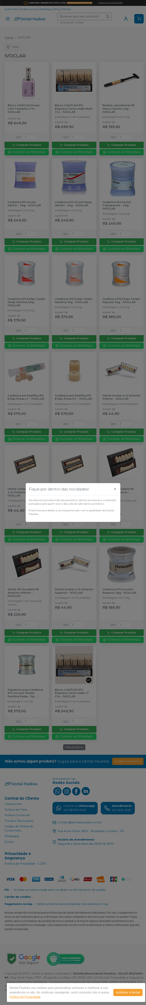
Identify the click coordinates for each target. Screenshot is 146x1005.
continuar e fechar (128, 992)
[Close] (115, 489)
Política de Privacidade (25, 997)
